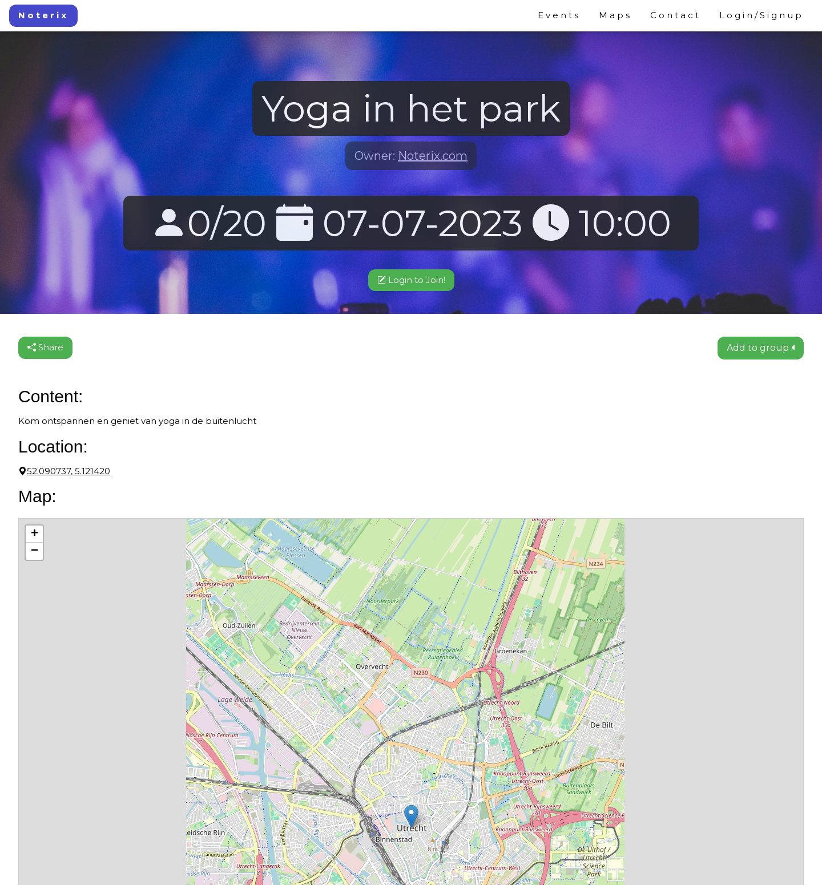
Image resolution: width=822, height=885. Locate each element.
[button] (411, 816)
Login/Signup (761, 15)
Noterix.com (433, 156)
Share (45, 347)
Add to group (761, 347)
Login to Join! (411, 279)
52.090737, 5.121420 (64, 471)
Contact (675, 15)
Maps (615, 15)
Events (559, 15)
